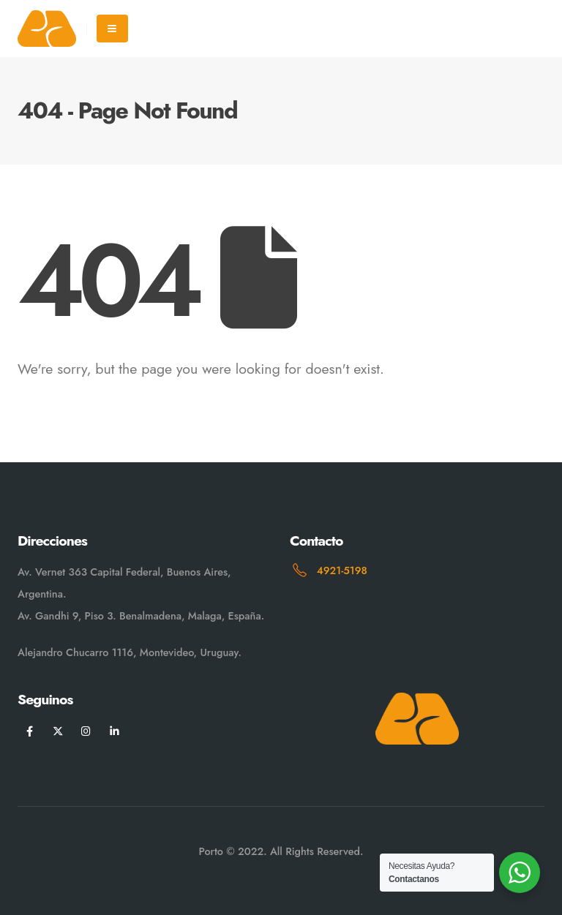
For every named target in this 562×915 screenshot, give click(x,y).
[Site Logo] (47, 28)
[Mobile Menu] (112, 28)
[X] (58, 731)
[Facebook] (30, 731)
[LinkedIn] (114, 731)
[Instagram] (86, 731)
